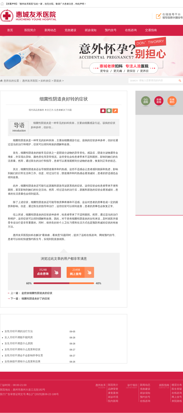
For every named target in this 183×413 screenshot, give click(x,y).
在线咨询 (131, 30)
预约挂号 (111, 30)
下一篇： (16, 298)
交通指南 (151, 30)
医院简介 (30, 30)
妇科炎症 (46, 80)
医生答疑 (177, 388)
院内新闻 (113, 400)
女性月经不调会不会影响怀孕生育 (24, 355)
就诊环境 (113, 396)
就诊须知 (90, 30)
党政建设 (70, 30)
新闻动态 (50, 30)
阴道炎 (57, 80)
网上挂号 (177, 396)
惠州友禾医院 (30, 80)
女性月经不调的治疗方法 (19, 331)
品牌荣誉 (113, 388)
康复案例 (113, 392)
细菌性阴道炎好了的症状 (36, 298)
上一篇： (16, 293)
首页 (10, 30)
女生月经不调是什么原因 (19, 343)
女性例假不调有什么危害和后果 (22, 361)
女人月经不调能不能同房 (19, 337)
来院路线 (177, 400)
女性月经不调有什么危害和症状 (22, 349)
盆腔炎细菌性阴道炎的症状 (37, 293)
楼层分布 (177, 384)
